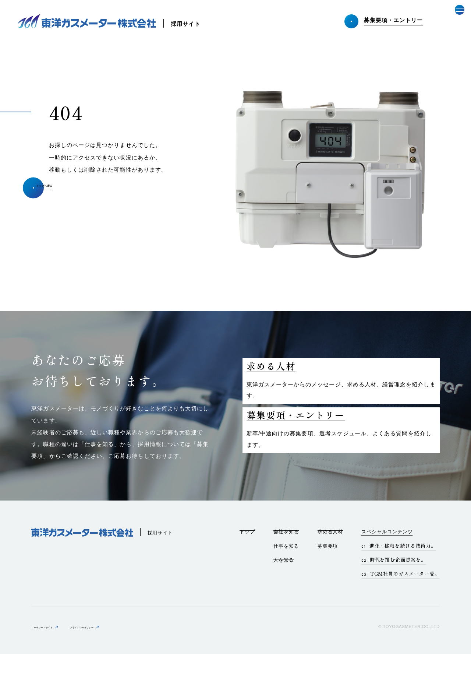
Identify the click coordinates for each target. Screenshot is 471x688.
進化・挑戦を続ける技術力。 (402, 579)
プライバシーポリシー (115, 661)
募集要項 (328, 580)
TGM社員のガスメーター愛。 (405, 607)
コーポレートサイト (52, 661)
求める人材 (330, 565)
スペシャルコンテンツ (386, 565)
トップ (247, 565)
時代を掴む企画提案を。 (398, 593)
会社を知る (286, 565)
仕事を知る (286, 580)
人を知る (283, 594)
